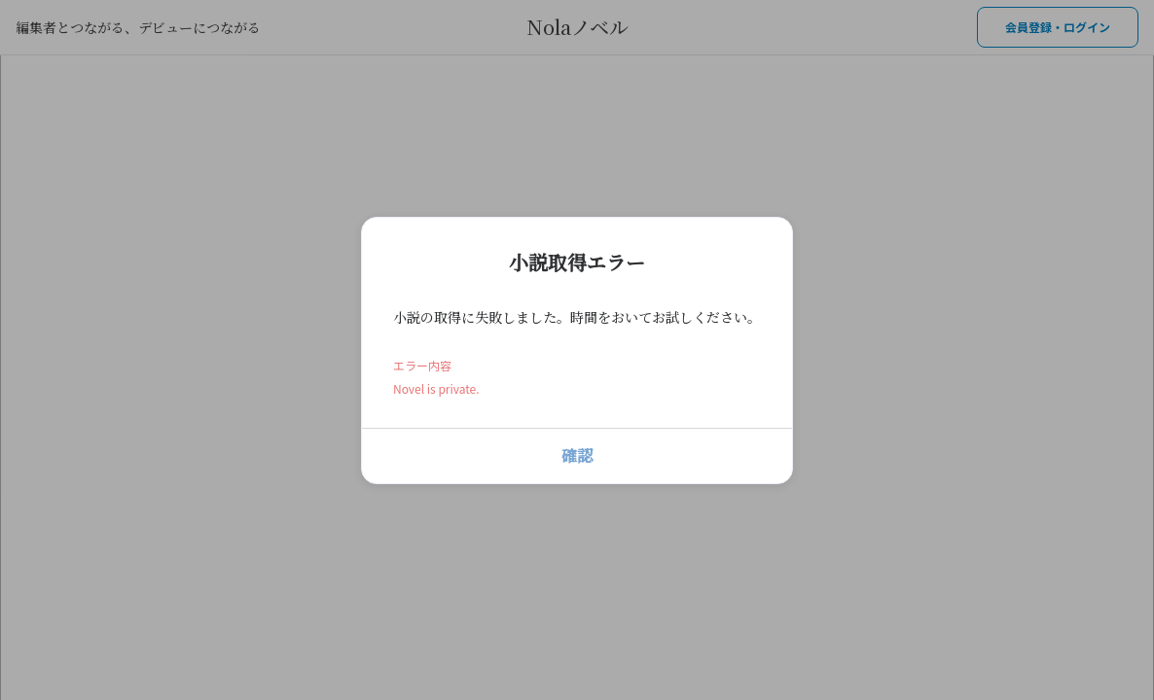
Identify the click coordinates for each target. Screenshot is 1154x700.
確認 (577, 455)
